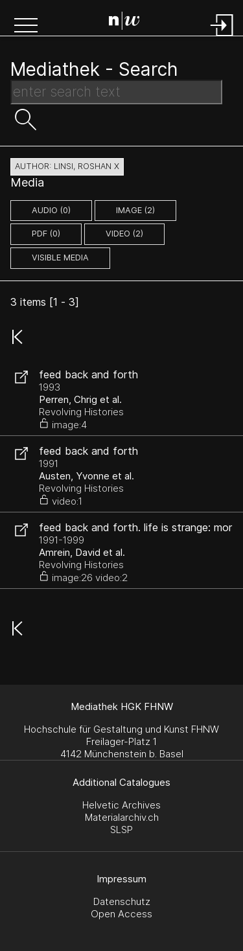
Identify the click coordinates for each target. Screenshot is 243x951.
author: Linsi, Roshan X (67, 166)
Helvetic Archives (121, 805)
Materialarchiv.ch (122, 817)
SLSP (121, 829)
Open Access (121, 914)
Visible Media (60, 257)
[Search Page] (124, 22)
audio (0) (51, 210)
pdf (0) (46, 233)
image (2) (135, 210)
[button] (25, 26)
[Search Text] (116, 92)
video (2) (124, 233)
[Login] (222, 37)
